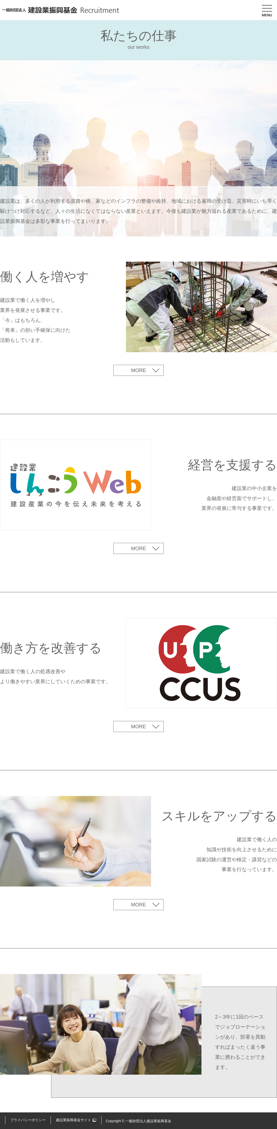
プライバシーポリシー (28, 1120)
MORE (138, 370)
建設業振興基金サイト (73, 1120)
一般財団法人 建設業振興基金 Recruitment (60, 10)
